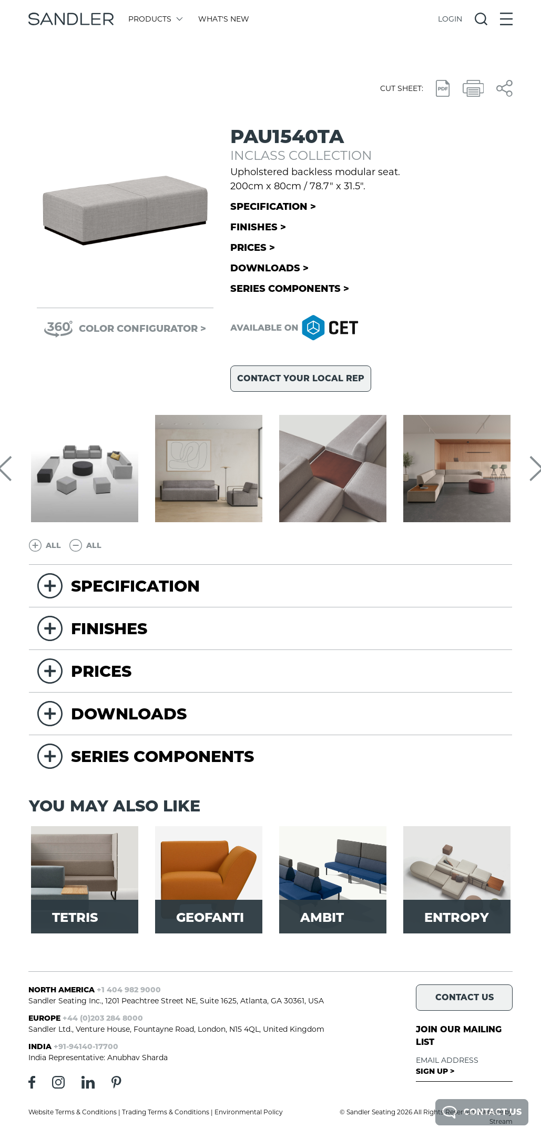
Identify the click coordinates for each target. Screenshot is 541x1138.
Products (154, 19)
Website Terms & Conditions (72, 1112)
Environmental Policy (249, 1112)
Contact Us (482, 1112)
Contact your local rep (300, 378)
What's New (223, 19)
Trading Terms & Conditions (165, 1112)
